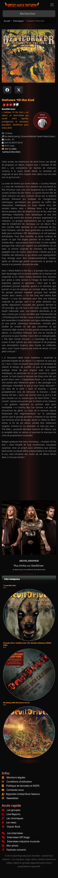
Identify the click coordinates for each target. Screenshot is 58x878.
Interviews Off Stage (16, 837)
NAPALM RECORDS (11, 151)
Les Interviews (12, 833)
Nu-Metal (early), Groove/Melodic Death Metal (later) (29, 570)
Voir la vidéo (9, 148)
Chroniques (18, 21)
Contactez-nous (15, 790)
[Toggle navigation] (52, 5)
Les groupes (11, 810)
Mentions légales (16, 777)
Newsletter (12, 798)
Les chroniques (12, 818)
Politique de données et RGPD (23, 785)
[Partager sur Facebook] (7, 90)
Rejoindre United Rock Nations (23, 794)
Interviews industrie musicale (21, 841)
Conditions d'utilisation (19, 781)
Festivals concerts (14, 849)
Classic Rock (11, 826)
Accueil (7, 21)
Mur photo (10, 845)
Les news (9, 822)
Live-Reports (11, 814)
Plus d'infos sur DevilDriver (29, 565)
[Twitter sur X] (18, 90)
